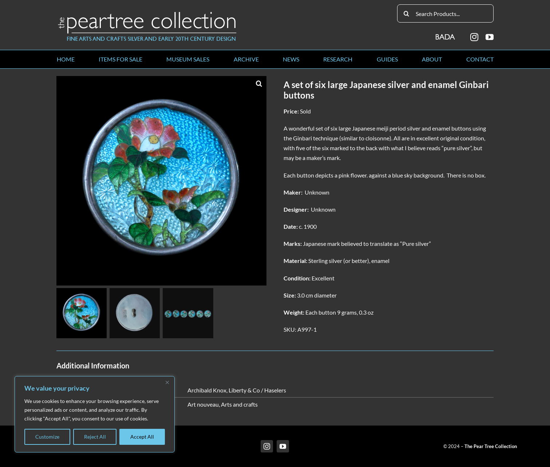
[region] (95, 414)
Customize (47, 437)
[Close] (167, 382)
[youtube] (490, 37)
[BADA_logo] (445, 34)
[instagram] (474, 37)
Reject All (95, 437)
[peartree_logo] (147, 13)
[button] (259, 83)
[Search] (406, 13)
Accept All (142, 437)
